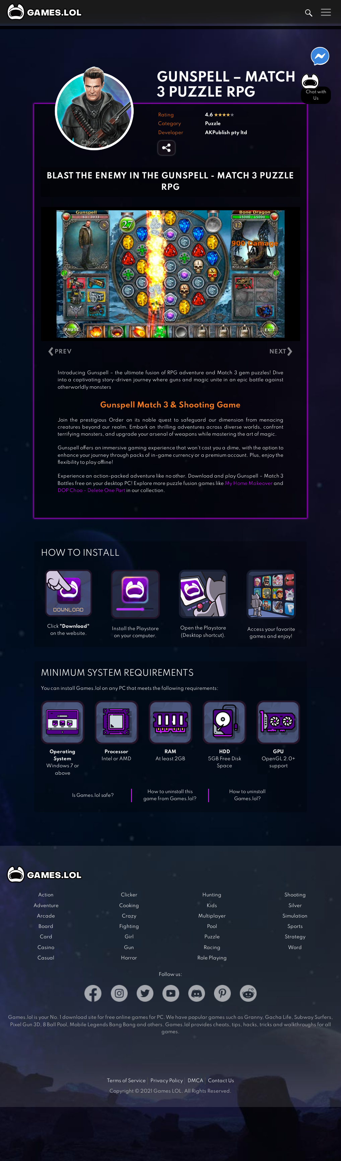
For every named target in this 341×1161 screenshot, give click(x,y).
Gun (129, 947)
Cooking (129, 905)
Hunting (211, 895)
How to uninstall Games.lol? (247, 795)
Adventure (46, 905)
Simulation (295, 916)
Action (46, 895)
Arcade (46, 916)
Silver (295, 905)
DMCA (195, 1081)
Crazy (129, 916)
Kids (212, 905)
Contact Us (221, 1081)
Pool (212, 926)
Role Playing (212, 958)
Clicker (129, 895)
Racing (212, 947)
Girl (129, 937)
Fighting (129, 926)
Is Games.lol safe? (93, 795)
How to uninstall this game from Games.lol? (170, 795)
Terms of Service (126, 1081)
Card (46, 937)
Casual (46, 958)
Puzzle (213, 123)
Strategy (295, 937)
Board (46, 926)
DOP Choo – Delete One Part (91, 490)
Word (295, 947)
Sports (295, 926)
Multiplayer (212, 916)
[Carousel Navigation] (170, 351)
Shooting (295, 895)
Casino (46, 947)
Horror (129, 958)
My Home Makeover (249, 483)
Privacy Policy (166, 1081)
